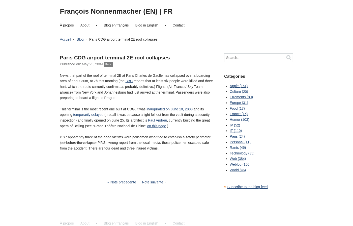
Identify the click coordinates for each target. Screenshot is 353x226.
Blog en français (116, 25)
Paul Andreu (157, 120)
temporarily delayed (88, 115)
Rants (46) (238, 148)
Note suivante (152, 182)
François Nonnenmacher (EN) (109, 11)
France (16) (239, 114)
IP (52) (235, 125)
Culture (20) (239, 92)
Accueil (65, 39)
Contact (178, 25)
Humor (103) (239, 120)
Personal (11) (240, 142)
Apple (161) (239, 86)
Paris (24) (237, 136)
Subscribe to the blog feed (247, 187)
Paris (108, 64)
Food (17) (237, 108)
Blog (80, 39)
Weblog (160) (240, 164)
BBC (129, 81)
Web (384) (238, 159)
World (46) (238, 170)
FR (168, 11)
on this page (156, 126)
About (84, 25)
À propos (67, 25)
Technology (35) (242, 153)
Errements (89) (241, 97)
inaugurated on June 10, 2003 (170, 109)
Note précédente (123, 182)
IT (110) (236, 131)
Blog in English (146, 25)
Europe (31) (239, 103)
